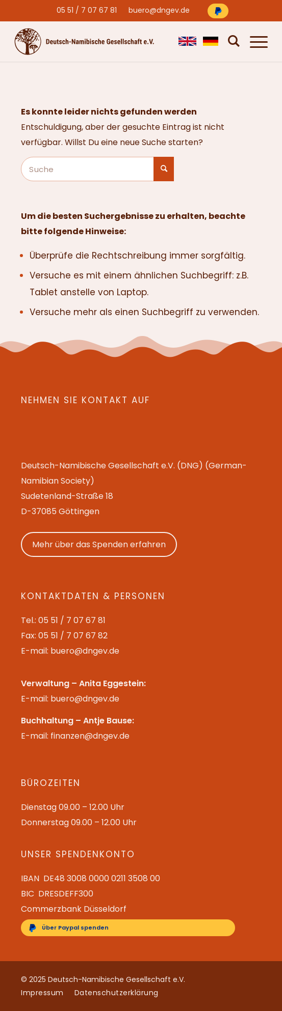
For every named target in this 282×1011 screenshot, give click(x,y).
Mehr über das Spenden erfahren (99, 544)
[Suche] (231, 41)
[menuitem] (87, 10)
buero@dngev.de (159, 10)
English (185, 41)
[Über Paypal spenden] (218, 11)
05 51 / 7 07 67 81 (87, 10)
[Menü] (254, 41)
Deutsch (210, 41)
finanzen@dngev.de (90, 736)
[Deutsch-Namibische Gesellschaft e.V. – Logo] (84, 41)
